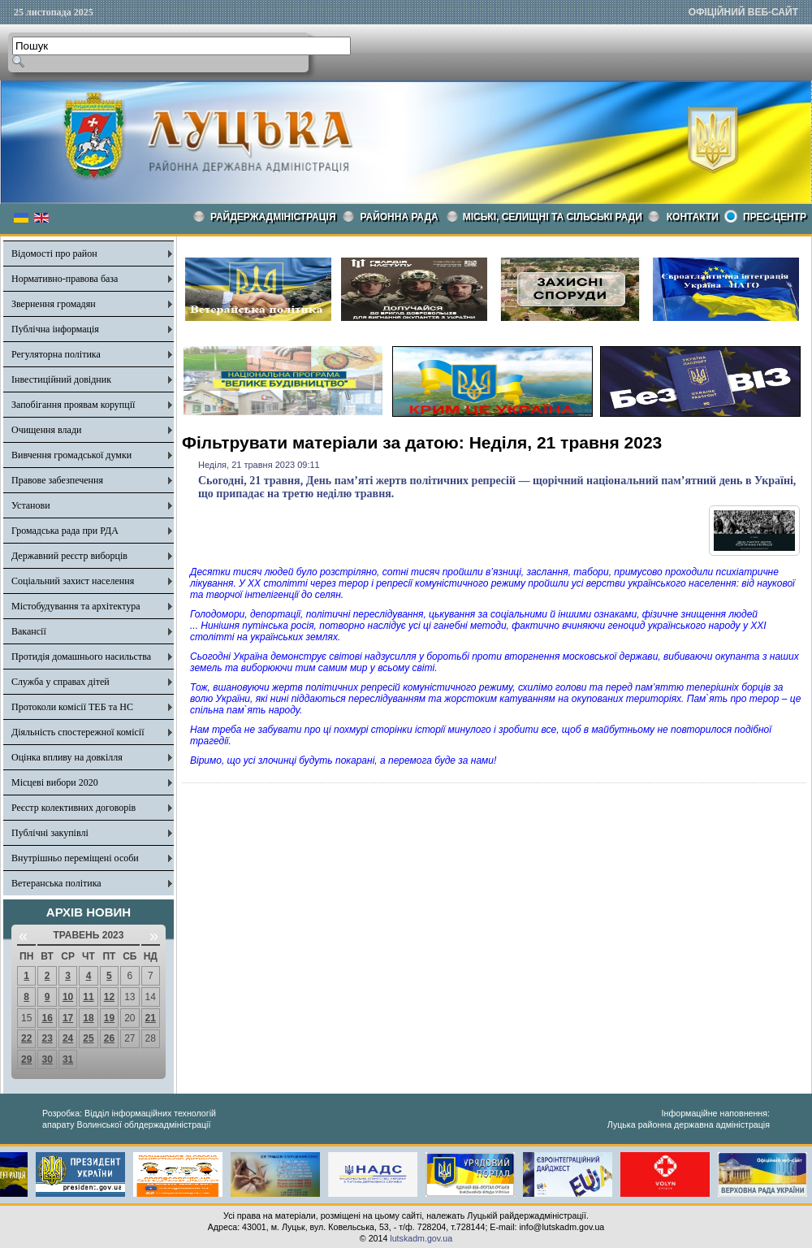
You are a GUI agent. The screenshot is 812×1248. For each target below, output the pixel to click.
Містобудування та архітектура (75, 606)
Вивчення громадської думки (71, 455)
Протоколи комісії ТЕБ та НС (72, 707)
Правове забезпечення (57, 480)
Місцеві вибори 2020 (54, 782)
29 (26, 1059)
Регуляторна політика (56, 354)
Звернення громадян (53, 304)
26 (109, 1038)
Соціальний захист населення (72, 581)
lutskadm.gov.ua (421, 1238)
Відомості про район (54, 253)
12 (109, 997)
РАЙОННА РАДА (399, 217)
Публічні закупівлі (50, 832)
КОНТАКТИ (693, 217)
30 (46, 1059)
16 (46, 1018)
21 (150, 1018)
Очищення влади (46, 430)
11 (88, 997)
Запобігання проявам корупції (73, 404)
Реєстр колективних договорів (73, 807)
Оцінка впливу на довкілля (67, 757)
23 (46, 1038)
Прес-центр (774, 217)
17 (68, 1018)
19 (109, 1018)
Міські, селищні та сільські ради (552, 217)
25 (88, 1038)
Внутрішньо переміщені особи (75, 858)
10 (68, 997)
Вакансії (28, 631)
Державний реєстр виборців (69, 555)
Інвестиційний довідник (61, 379)
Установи (30, 505)
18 (88, 1018)
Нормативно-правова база (64, 278)
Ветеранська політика (56, 883)
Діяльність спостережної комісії (78, 732)
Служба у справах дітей (60, 681)
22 (26, 1038)
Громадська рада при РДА (65, 530)
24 (68, 1038)
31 (68, 1059)
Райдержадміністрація (273, 217)
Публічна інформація (55, 329)
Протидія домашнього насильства (81, 656)
